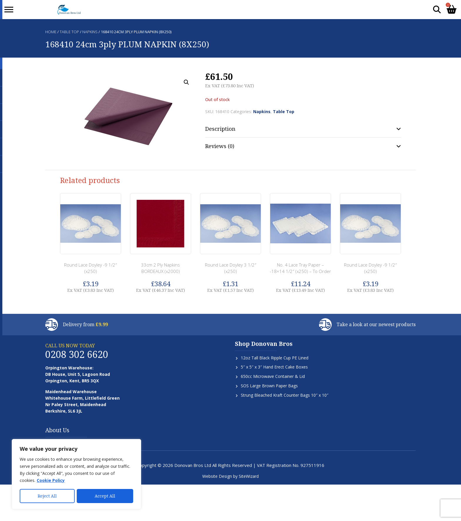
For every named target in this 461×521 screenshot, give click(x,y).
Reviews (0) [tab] (219, 146)
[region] (76, 474)
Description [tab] (220, 128)
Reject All (47, 496)
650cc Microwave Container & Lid (273, 376)
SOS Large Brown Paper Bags (269, 385)
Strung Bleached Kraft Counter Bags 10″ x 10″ (284, 395)
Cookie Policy (51, 480)
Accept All (105, 496)
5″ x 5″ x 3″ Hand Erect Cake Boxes (274, 367)
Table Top (69, 31)
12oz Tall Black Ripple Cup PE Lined (274, 358)
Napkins (90, 31)
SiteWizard (249, 476)
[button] (186, 82)
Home (50, 31)
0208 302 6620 (76, 354)
